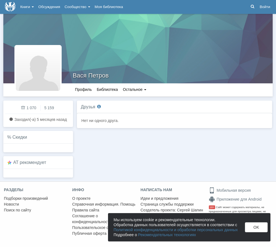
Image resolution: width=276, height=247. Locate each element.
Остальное (135, 89)
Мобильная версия (230, 190)
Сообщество (77, 7)
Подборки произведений (26, 198)
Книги (27, 7)
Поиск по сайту (17, 210)
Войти (265, 7)
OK (256, 227)
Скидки (19, 137)
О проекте (81, 198)
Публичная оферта (89, 233)
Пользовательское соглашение (100, 227)
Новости (11, 204)
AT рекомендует (29, 162)
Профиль (83, 89)
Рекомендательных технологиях (167, 235)
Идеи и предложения (159, 198)
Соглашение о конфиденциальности (91, 219)
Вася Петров (91, 75)
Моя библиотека (109, 7)
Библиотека (107, 89)
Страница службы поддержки (167, 204)
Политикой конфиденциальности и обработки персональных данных (176, 230)
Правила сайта (85, 210)
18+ (212, 207)
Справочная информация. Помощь (104, 204)
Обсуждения (49, 7)
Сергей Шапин (190, 210)
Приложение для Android (235, 199)
